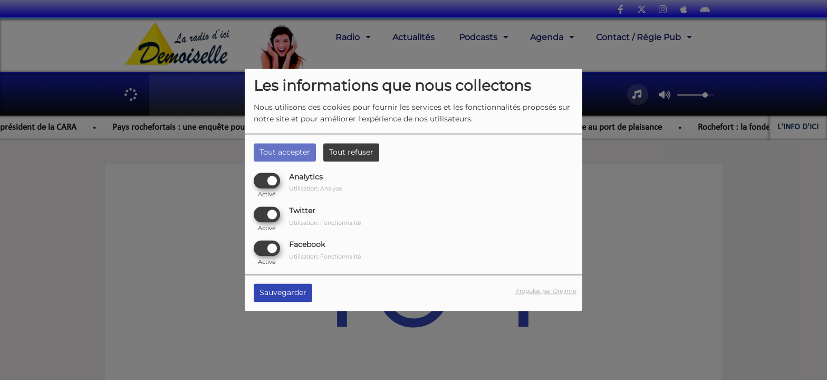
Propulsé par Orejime (545, 291)
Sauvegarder (282, 293)
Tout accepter (284, 152)
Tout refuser (351, 152)
